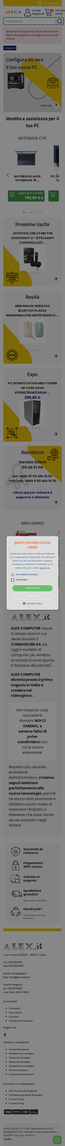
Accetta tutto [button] (32, 588)
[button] (33, 573)
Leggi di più (45, 568)
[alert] (32, 573)
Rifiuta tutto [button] (32, 596)
